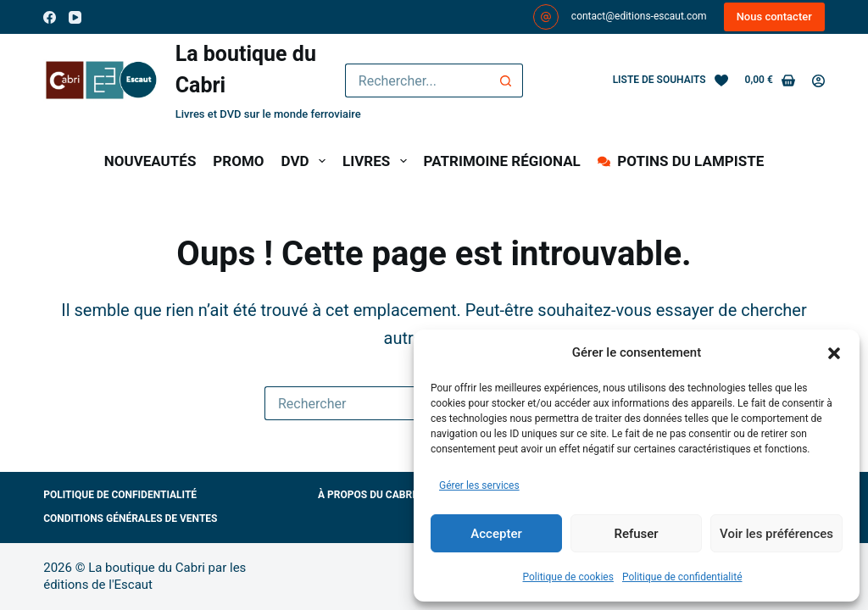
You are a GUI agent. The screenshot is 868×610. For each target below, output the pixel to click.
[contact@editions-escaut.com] (546, 17)
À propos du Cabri (366, 495)
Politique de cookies (568, 577)
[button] (834, 353)
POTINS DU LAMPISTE (681, 160)
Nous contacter (774, 16)
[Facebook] (49, 17)
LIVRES (378, 161)
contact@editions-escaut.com (639, 16)
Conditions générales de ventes (130, 518)
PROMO (238, 160)
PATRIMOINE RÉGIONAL (502, 160)
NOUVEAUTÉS (150, 160)
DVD (306, 161)
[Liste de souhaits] (670, 80)
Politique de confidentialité (682, 577)
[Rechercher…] (417, 80)
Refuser (636, 533)
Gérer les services (479, 485)
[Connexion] (818, 81)
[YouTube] (75, 17)
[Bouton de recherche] (506, 80)
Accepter (495, 533)
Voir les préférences (776, 533)
